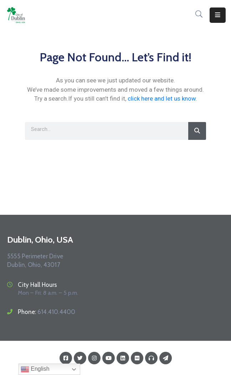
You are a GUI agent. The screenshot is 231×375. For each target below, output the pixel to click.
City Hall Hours (37, 284)
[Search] (197, 131)
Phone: (46, 311)
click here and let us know (162, 98)
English (35, 369)
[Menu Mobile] (218, 15)
